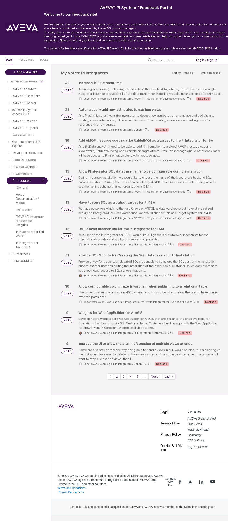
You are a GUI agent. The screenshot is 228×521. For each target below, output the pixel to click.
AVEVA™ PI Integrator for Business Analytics (159, 98)
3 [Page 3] (124, 376)
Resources (26, 59)
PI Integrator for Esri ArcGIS (150, 244)
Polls (44, 59)
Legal (164, 412)
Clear (41, 81)
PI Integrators (123, 98)
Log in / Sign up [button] (207, 60)
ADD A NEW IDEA (25, 72)
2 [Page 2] (117, 376)
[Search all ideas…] (172, 60)
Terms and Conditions (71, 488)
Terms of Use (170, 423)
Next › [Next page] (155, 376)
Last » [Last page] (169, 376)
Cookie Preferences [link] (71, 492)
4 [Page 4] (131, 376)
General (138, 129)
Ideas (9, 59)
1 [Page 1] (110, 376)
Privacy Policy (170, 434)
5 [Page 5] (138, 376)
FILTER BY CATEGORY (22, 81)
